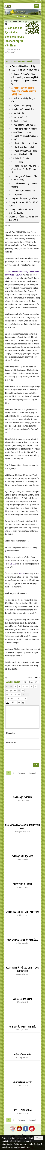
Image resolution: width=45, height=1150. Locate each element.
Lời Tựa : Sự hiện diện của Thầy (22, 66)
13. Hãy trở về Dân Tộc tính (22, 147)
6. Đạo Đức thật (18, 113)
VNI (36, 682)
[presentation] (24, 755)
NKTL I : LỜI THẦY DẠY (22, 1110)
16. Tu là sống (17, 162)
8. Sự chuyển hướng (20, 121)
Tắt (25, 682)
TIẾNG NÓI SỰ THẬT (22, 1054)
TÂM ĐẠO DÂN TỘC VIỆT (22, 856)
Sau (20, 22)
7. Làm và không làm (20, 117)
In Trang (6, 677)
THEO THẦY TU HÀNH (22, 884)
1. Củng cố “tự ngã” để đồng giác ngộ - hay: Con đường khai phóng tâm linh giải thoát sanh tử (24, 79)
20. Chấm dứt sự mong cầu (23, 190)
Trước (14, 22)
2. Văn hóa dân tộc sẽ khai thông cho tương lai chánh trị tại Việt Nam (23, 91)
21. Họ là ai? (16, 194)
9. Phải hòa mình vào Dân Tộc (23, 125)
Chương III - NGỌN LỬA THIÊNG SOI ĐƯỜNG (24, 204)
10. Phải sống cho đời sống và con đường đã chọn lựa (24, 130)
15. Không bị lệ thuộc (20, 158)
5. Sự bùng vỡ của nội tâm (22, 109)
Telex (31, 682)
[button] (36, 6)
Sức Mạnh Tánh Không (22, 999)
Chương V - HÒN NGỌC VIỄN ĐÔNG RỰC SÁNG (23, 218)
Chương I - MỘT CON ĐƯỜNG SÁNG (24, 70)
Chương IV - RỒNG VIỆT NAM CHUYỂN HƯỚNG (21, 211)
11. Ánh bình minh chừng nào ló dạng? (24, 137)
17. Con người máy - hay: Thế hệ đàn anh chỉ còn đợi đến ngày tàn (25, 169)
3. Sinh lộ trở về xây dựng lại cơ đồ (24, 100)
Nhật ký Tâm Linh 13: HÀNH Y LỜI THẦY (22, 912)
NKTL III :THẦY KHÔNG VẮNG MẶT (19, 61)
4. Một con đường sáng (21, 105)
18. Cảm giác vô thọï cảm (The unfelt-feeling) (24, 178)
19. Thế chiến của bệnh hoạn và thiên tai (24, 185)
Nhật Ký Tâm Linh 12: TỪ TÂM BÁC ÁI (22, 940)
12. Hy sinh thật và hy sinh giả (24, 143)
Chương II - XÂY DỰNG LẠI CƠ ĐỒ (23, 198)
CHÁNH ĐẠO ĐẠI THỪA (22, 797)
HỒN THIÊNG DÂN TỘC (22, 1082)
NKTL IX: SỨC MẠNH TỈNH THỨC (22, 1026)
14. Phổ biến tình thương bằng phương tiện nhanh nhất (24, 152)
